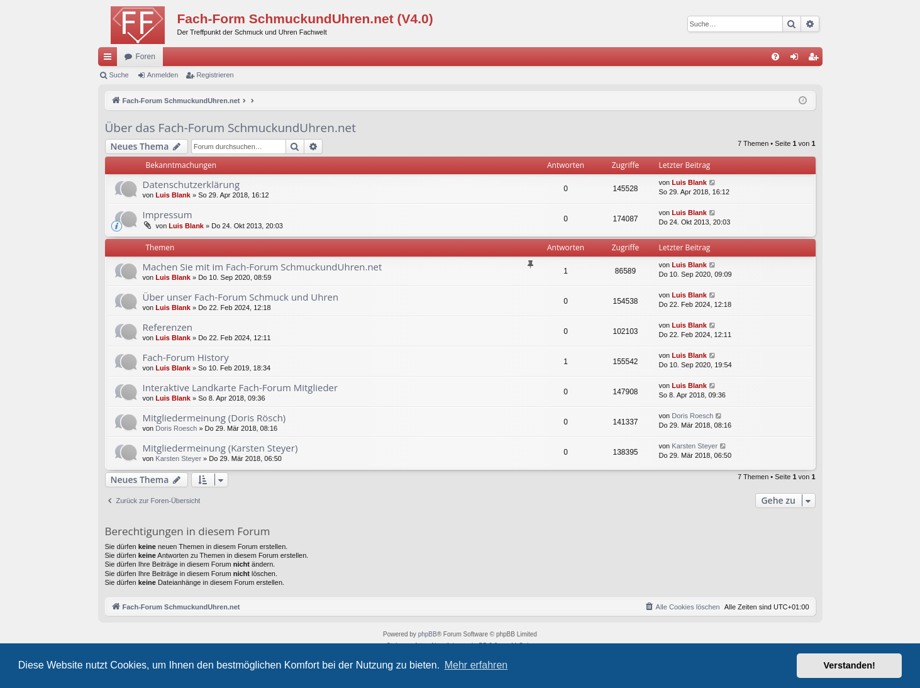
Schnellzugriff (110, 59)
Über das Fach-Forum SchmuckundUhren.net (231, 127)
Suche (119, 75)
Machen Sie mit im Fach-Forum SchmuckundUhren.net (262, 266)
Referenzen (168, 327)
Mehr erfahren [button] (476, 665)
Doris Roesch (176, 428)
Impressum (167, 214)
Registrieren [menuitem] (815, 59)
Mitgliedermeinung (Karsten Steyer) (220, 447)
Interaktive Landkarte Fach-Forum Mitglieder (240, 387)
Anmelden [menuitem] (796, 59)
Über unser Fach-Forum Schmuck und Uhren (241, 297)
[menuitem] (775, 56)
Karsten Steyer (178, 458)
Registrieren (214, 75)
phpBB (427, 634)
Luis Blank (173, 195)
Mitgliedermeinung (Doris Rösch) (214, 417)
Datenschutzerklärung (191, 184)
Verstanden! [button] (849, 665)
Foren (145, 56)
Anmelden (163, 75)
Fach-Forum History (186, 357)
